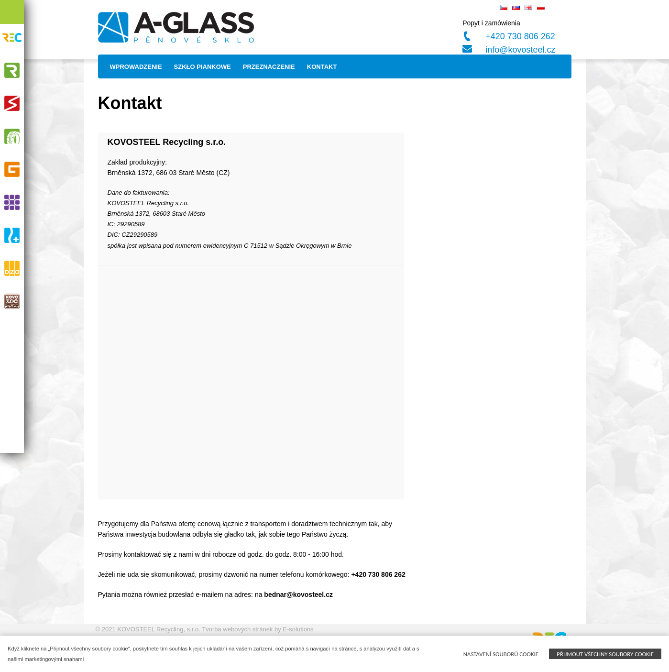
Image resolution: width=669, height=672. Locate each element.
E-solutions (298, 629)
